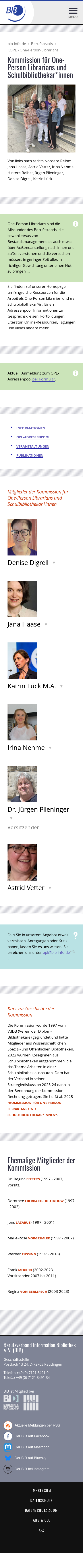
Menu (73, 16)
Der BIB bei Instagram (26, 1469)
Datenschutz (41, 1500)
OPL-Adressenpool (33, 437)
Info (55, 562)
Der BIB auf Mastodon (26, 1447)
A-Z (41, 1530)
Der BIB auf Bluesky (25, 1458)
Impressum (41, 1491)
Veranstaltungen (32, 446)
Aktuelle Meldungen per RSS (32, 1425)
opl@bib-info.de (56, 952)
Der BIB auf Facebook (26, 1436)
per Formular (43, 379)
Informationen (30, 428)
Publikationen (29, 455)
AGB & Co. (41, 1520)
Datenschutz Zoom (41, 1510)
